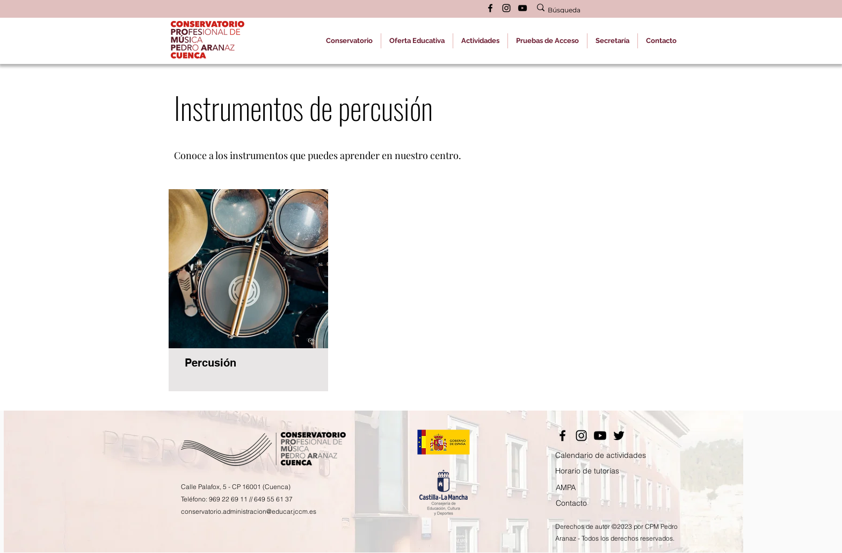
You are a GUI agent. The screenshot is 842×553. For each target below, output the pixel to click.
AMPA (566, 487)
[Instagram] (581, 435)
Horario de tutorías (587, 471)
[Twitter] (619, 435)
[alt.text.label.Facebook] (490, 8)
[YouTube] (600, 435)
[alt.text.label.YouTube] (522, 8)
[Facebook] (562, 435)
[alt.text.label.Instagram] (506, 8)
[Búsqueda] (602, 10)
